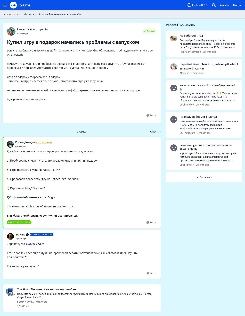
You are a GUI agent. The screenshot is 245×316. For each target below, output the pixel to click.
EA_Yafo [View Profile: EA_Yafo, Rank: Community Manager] (20, 234)
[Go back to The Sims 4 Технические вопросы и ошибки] (87, 289)
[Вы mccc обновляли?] (209, 69)
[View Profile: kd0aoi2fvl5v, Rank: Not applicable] (11, 31)
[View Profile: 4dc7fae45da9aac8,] (173, 38)
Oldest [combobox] (155, 132)
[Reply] (151, 115)
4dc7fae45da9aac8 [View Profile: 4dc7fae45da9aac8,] (190, 51)
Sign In (237, 5)
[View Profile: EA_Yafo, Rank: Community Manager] (10, 236)
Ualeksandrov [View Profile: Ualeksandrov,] (187, 104)
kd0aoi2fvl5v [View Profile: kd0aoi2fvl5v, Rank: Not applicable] (24, 29)
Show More (204, 177)
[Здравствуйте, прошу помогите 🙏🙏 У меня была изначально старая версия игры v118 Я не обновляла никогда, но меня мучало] (209, 96)
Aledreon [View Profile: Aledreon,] (184, 73)
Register (224, 5)
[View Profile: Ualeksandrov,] (173, 88)
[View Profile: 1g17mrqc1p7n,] (173, 119)
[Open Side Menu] (4, 5)
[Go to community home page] (20, 5)
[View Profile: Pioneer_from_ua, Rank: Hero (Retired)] (10, 144)
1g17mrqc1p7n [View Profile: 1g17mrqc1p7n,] (187, 132)
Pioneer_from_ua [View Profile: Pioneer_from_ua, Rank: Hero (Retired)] (25, 142)
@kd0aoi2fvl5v (35, 244)
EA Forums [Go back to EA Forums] (7, 14)
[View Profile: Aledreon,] (173, 66)
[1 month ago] (208, 52)
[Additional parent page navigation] (18, 14)
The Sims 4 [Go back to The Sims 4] (29, 14)
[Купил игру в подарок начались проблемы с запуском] (33, 146)
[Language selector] (198, 5)
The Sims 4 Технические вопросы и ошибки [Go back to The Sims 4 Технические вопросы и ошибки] (59, 14)
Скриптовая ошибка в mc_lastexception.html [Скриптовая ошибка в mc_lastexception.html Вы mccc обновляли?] (209, 64)
